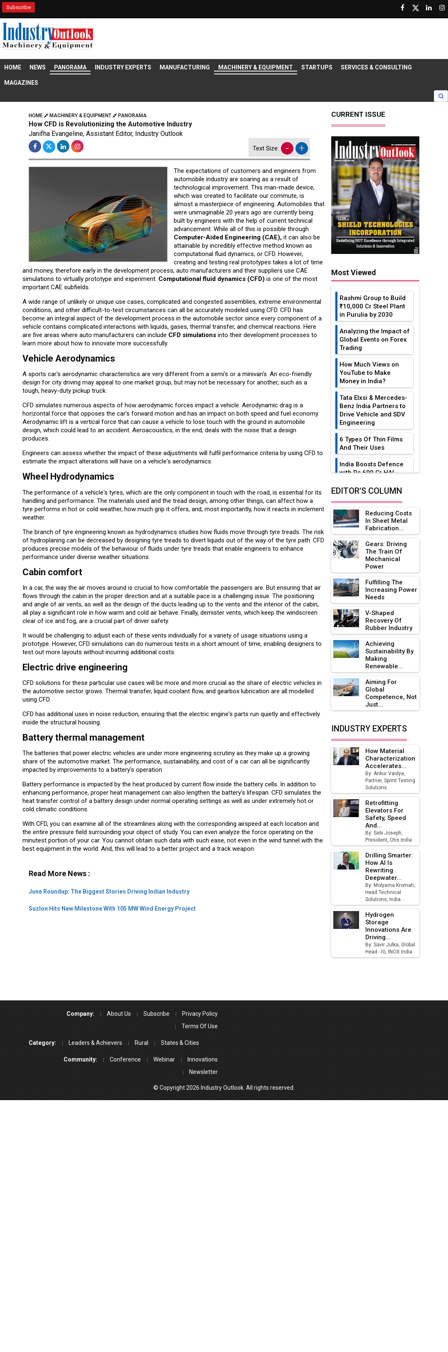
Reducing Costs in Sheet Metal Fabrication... (388, 521)
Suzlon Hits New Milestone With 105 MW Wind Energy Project (112, 908)
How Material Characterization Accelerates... (390, 758)
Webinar (164, 1059)
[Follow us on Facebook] (402, 8)
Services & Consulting (376, 67)
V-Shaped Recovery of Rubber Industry (388, 620)
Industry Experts (123, 67)
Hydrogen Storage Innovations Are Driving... (388, 926)
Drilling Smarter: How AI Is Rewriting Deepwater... (389, 867)
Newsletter (203, 1072)
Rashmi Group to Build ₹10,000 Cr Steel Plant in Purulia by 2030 (373, 306)
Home (12, 67)
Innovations (202, 1059)
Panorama (70, 67)
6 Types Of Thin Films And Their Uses (371, 443)
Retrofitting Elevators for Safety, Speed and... (385, 814)
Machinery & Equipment (255, 67)
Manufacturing (185, 67)
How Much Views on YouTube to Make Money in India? (369, 373)
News (38, 67)
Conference (125, 1059)
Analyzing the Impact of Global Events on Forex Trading (375, 340)
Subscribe (18, 7)
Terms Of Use (200, 1026)
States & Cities (180, 1042)
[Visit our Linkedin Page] (429, 8)
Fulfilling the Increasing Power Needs (391, 590)
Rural (141, 1042)
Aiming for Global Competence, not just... (391, 693)
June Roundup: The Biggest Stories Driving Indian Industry (109, 891)
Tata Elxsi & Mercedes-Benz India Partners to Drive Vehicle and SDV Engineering (373, 410)
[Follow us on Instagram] (442, 8)
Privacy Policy (200, 1013)
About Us (119, 1013)
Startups (316, 67)
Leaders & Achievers (95, 1042)
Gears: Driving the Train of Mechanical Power (386, 555)
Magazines (21, 82)
